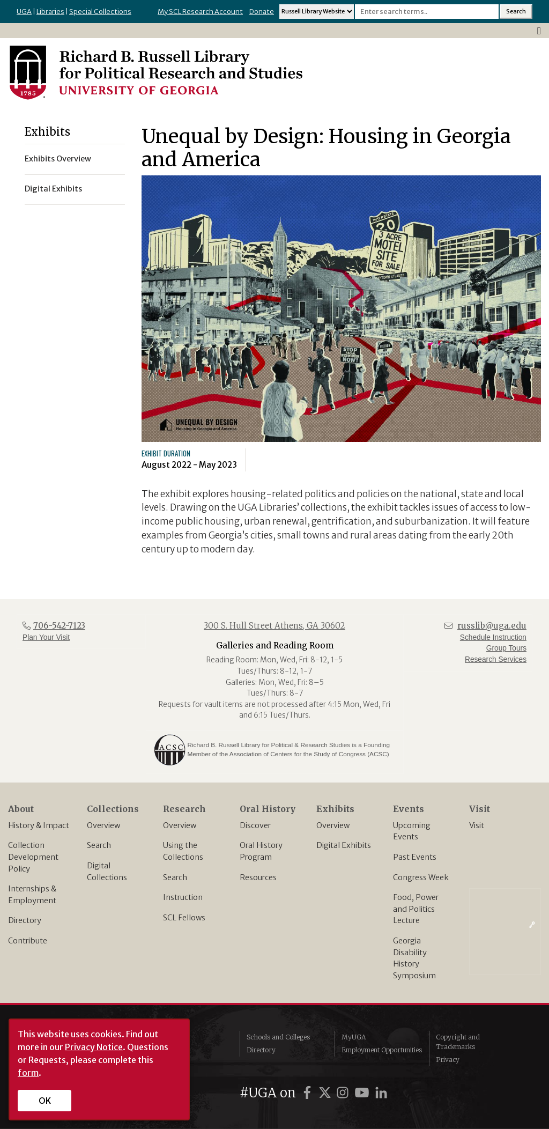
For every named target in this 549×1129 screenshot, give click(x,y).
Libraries (50, 11)
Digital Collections (107, 871)
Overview (103, 825)
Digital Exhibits (343, 845)
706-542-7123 (59, 626)
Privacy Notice (94, 1047)
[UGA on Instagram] (344, 1092)
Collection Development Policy (33, 856)
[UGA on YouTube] (363, 1092)
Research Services (495, 659)
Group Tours (506, 648)
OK (45, 1100)
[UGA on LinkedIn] (381, 1092)
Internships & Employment (32, 894)
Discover (255, 825)
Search (99, 845)
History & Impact (38, 825)
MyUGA (354, 1037)
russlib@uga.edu (491, 626)
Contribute (27, 941)
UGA (24, 11)
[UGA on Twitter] (326, 1092)
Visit (476, 825)
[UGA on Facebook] (308, 1092)
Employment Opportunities (382, 1050)
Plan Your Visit (46, 637)
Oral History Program (261, 851)
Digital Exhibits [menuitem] (53, 189)
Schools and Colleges (278, 1037)
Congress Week (421, 877)
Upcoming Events (412, 831)
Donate (261, 11)
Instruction (183, 897)
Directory (24, 920)
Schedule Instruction (493, 637)
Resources (258, 877)
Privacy (447, 1060)
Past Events (414, 857)
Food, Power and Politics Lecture (416, 908)
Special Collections (100, 11)
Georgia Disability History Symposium (414, 958)
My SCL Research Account (200, 11)
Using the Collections (183, 851)
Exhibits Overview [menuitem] (58, 159)
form (28, 1072)
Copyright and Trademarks (458, 1042)
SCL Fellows (184, 918)
